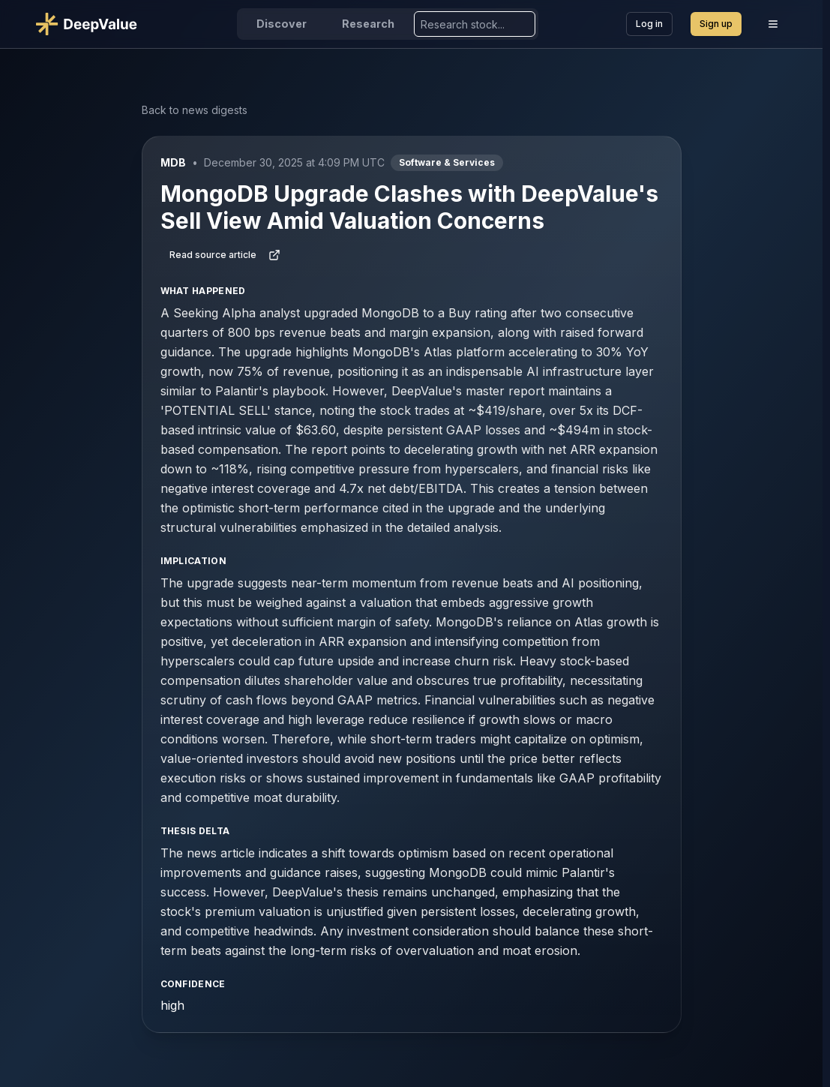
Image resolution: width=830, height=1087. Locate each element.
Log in (649, 23)
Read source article (224, 255)
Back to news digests (194, 110)
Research (368, 23)
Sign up (716, 23)
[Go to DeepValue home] (92, 24)
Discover (281, 23)
